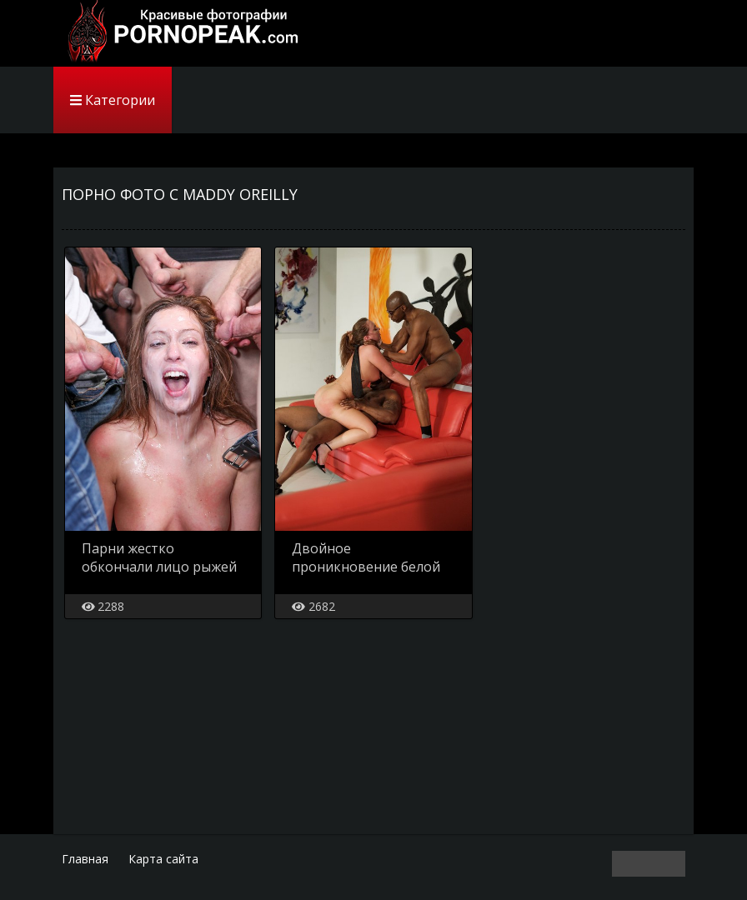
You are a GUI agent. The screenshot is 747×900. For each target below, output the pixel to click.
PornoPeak (178, 33)
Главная (85, 859)
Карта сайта (163, 859)
